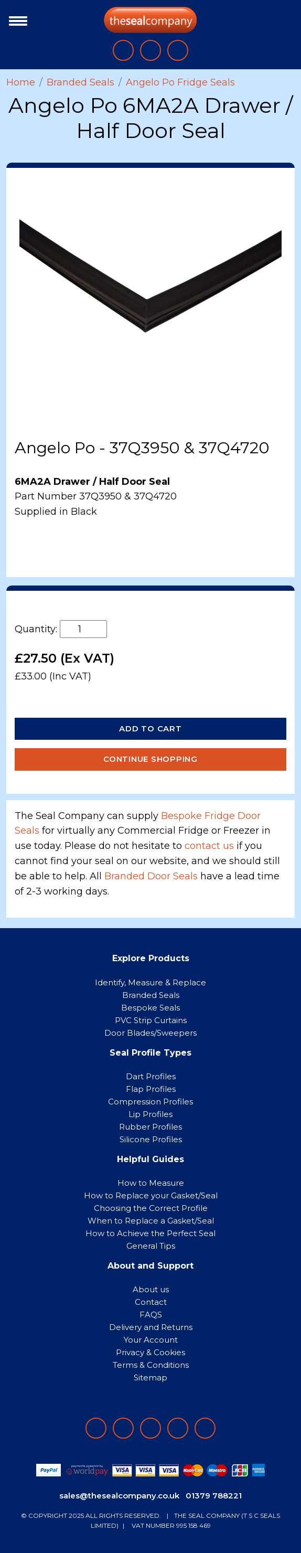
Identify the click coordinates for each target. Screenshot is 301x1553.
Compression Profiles (150, 1102)
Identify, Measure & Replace (150, 982)
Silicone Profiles (151, 1139)
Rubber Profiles (150, 1127)
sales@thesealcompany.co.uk (119, 1496)
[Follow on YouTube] (205, 1428)
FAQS (150, 1315)
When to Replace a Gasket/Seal (151, 1221)
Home (20, 82)
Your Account (151, 1340)
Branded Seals (80, 82)
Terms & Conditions (151, 1365)
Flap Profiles (151, 1089)
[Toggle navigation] (15, 20)
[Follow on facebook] (95, 1428)
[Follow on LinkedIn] (123, 1428)
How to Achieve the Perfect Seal (150, 1233)
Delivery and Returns (150, 1327)
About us (151, 1289)
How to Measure (150, 1183)
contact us (209, 846)
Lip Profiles (150, 1114)
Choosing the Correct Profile (151, 1208)
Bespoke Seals (150, 1008)
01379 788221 (214, 1496)
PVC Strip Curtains (151, 1020)
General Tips (150, 1246)
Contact (151, 1302)
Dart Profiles (151, 1076)
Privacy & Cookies (150, 1352)
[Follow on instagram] (150, 1428)
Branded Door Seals (151, 876)
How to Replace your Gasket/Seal (151, 1195)
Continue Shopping (150, 759)
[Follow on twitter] (177, 1428)
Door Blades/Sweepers (150, 1033)
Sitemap (150, 1377)
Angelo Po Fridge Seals (180, 82)
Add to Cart (150, 728)
